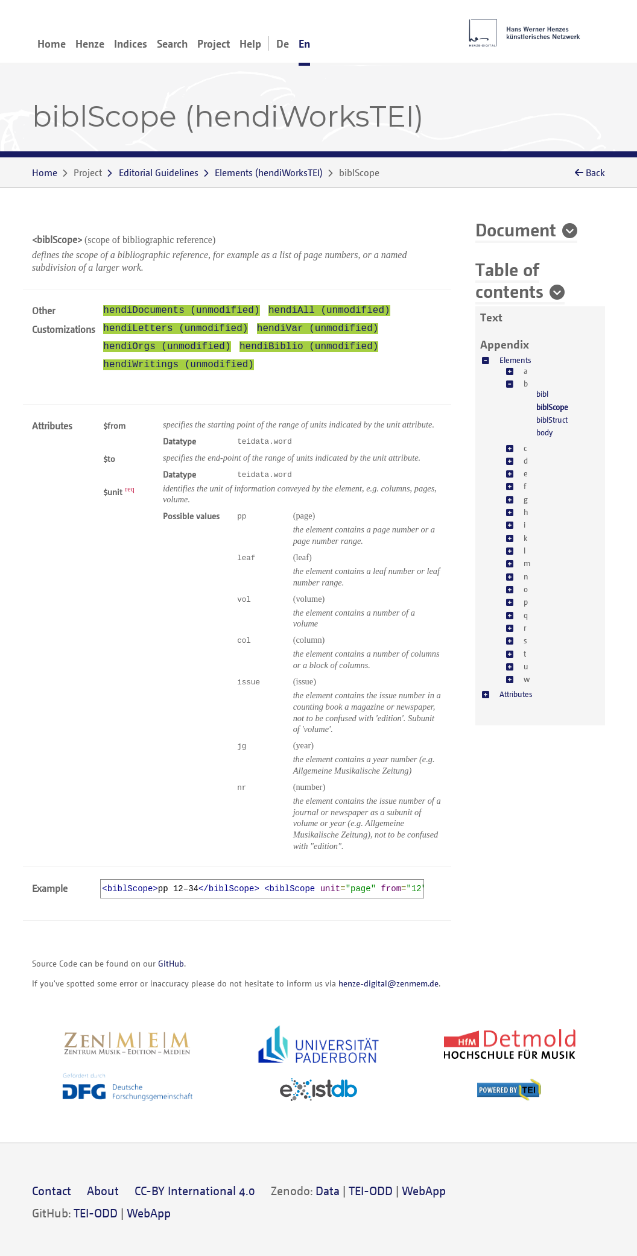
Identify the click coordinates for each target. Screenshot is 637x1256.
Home (51, 43)
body (544, 432)
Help (250, 43)
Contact (51, 1190)
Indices (130, 43)
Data (327, 1190)
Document (515, 229)
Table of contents (509, 279)
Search (172, 43)
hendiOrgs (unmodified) (166, 346)
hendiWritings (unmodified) (178, 364)
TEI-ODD (371, 1190)
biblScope (552, 407)
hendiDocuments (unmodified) (181, 310)
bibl (542, 394)
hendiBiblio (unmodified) (308, 346)
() (269, 172)
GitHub (171, 963)
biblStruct (552, 419)
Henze (89, 43)
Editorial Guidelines (158, 172)
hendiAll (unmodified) (329, 310)
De (282, 43)
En (304, 43)
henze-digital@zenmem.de (388, 983)
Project (213, 43)
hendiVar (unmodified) (318, 328)
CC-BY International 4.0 (195, 1190)
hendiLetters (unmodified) (175, 328)
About (103, 1190)
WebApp (424, 1190)
